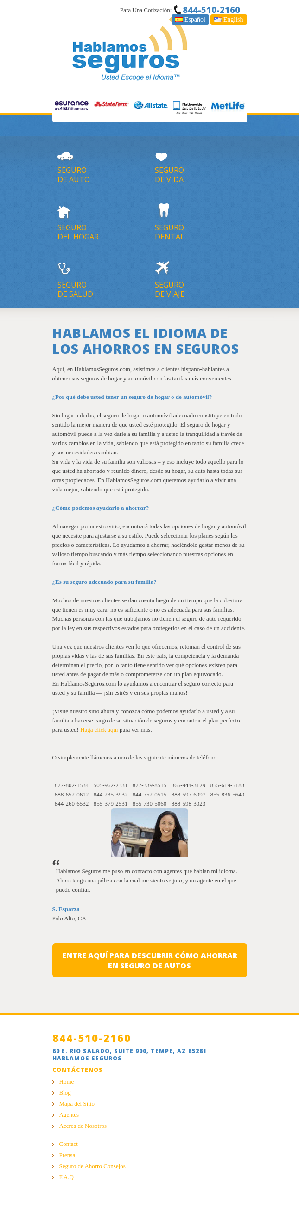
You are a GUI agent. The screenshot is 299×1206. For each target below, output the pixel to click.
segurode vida (201, 165)
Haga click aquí (99, 729)
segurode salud (103, 279)
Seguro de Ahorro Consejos (92, 1166)
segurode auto (103, 165)
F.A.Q (66, 1177)
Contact (68, 1143)
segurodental (201, 222)
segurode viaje (201, 279)
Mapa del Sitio (77, 1103)
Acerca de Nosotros (83, 1125)
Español (190, 19)
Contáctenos (77, 1070)
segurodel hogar (103, 222)
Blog (65, 1092)
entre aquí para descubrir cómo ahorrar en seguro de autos (149, 960)
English (228, 19)
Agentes (69, 1114)
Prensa (67, 1154)
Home (66, 1081)
